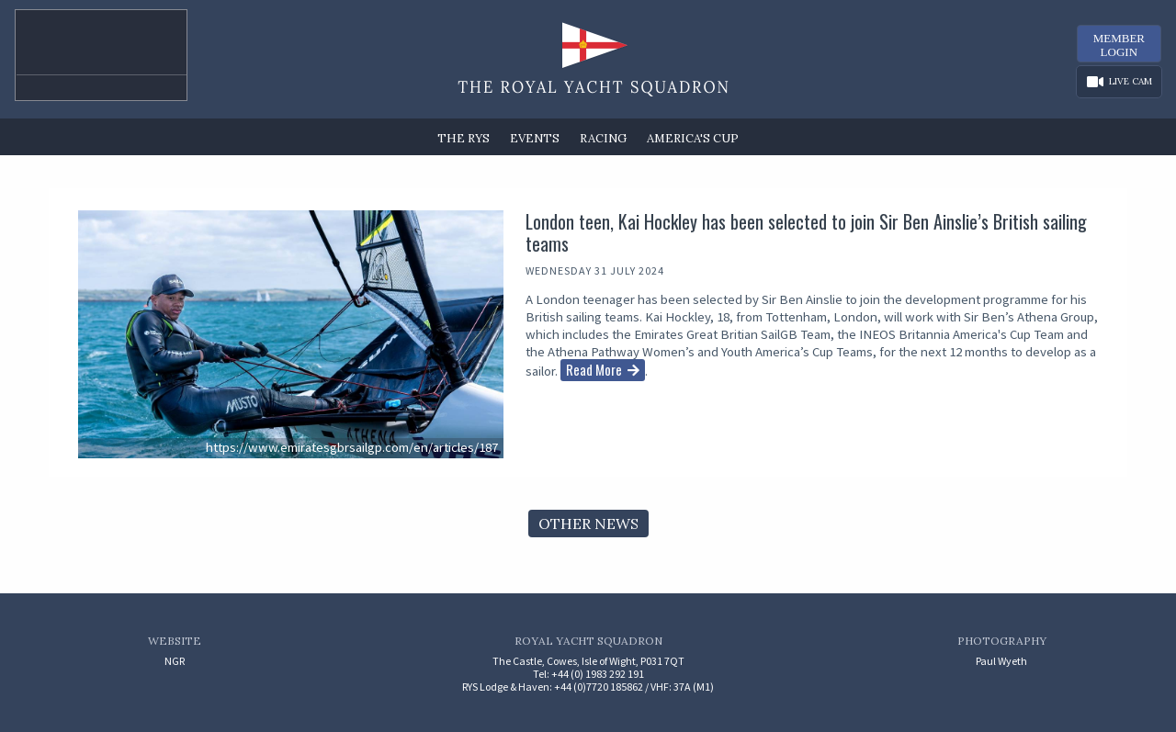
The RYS (463, 138)
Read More (594, 369)
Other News (588, 523)
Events (535, 138)
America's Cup (693, 138)
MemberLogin (1119, 45)
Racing (603, 138)
